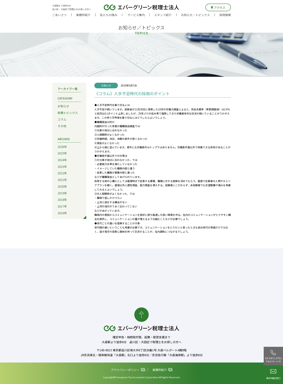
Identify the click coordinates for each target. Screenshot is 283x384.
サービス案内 (136, 14)
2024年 (62, 160)
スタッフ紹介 (162, 14)
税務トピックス (68, 113)
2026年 (62, 146)
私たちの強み (108, 14)
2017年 (62, 206)
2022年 (62, 173)
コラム (62, 119)
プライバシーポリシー (128, 370)
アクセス (218, 7)
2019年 (62, 193)
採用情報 (225, 14)
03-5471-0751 (273, 356)
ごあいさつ (59, 14)
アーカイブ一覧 (68, 89)
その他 (62, 126)
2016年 (62, 213)
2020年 (62, 186)
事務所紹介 (83, 14)
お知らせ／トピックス (195, 14)
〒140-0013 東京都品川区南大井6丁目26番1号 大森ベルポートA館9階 (142, 350)
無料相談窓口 (273, 374)
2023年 (62, 166)
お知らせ (63, 106)
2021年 (62, 180)
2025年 (62, 153)
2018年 (62, 199)
